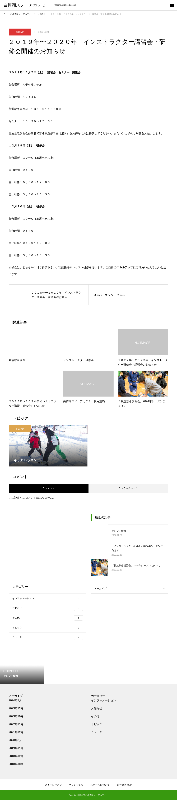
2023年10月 (16, 719)
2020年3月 (15, 743)
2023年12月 (16, 712)
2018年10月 (16, 767)
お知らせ (20, 32)
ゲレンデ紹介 (76, 788)
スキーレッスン (53, 788)
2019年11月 (16, 751)
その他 (95, 719)
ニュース (96, 735)
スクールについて (100, 788)
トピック (20, 429)
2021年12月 (16, 735)
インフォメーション (103, 704)
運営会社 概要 (124, 788)
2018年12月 (16, 759)
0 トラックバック (128, 488)
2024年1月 (15, 704)
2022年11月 (16, 727)
